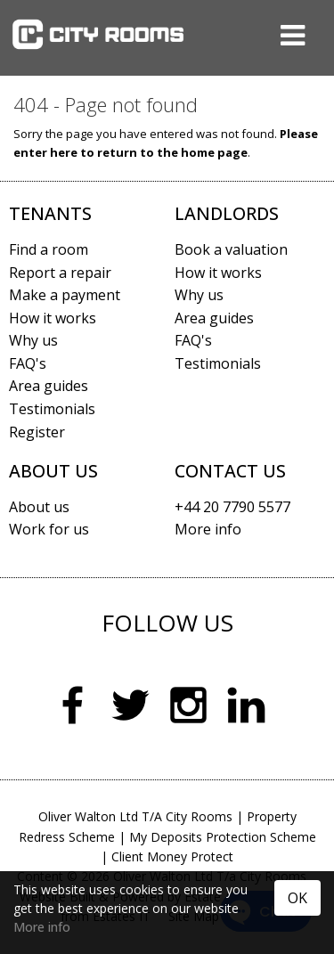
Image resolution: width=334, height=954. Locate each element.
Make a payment (64, 295)
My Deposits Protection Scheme (222, 836)
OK (297, 898)
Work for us (49, 529)
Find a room (48, 249)
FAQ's (27, 363)
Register (37, 432)
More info (41, 926)
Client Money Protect (172, 856)
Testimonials (52, 409)
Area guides (48, 385)
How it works (52, 318)
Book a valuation (231, 249)
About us (39, 507)
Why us (33, 340)
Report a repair (60, 272)
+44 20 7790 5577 (232, 507)
